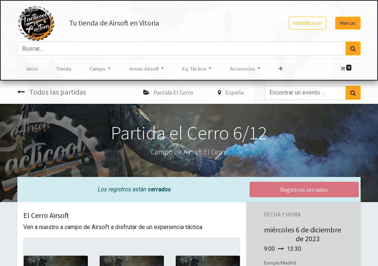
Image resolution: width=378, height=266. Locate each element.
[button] (280, 69)
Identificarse (307, 23)
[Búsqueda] (353, 48)
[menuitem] (32, 69)
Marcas (348, 23)
